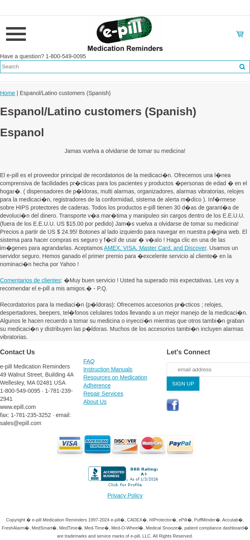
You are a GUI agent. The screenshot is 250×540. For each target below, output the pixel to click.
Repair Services (103, 393)
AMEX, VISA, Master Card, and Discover (155, 248)
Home (7, 93)
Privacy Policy (124, 495)
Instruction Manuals (107, 369)
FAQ (89, 361)
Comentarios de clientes (30, 280)
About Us (95, 401)
